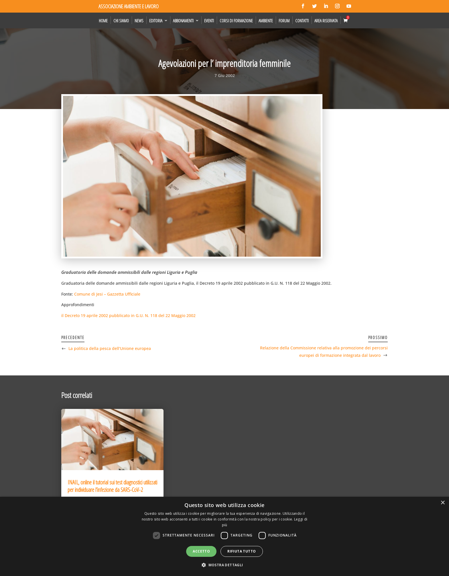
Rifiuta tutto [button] (241, 551)
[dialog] (224, 536)
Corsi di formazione (236, 20)
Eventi (209, 20)
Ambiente (266, 20)
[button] (224, 565)
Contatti (302, 20)
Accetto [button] (201, 551)
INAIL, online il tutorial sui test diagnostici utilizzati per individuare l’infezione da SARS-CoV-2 (112, 486)
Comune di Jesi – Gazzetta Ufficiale (107, 294)
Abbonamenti (183, 20)
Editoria (155, 20)
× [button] (442, 503)
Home (103, 20)
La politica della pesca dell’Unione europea (109, 348)
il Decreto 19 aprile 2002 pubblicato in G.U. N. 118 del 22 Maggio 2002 (128, 315)
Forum (284, 20)
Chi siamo (121, 20)
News (139, 20)
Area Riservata (326, 20)
